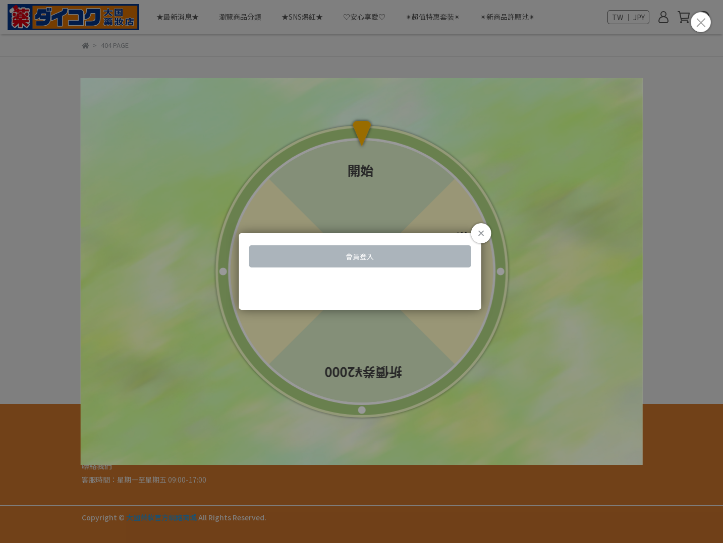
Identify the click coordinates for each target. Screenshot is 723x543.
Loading (361, 271)
